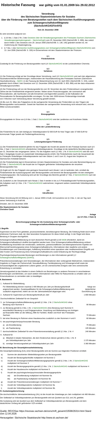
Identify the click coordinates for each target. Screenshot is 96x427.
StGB (64, 240)
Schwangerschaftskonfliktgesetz (13, 257)
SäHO (19, 81)
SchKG (30, 257)
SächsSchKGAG (55, 64)
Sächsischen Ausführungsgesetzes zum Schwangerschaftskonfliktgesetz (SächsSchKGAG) (53, 48)
